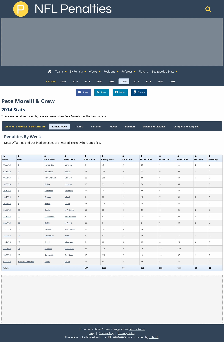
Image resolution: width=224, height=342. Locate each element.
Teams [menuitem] (59, 71)
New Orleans (70, 229)
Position (130, 126)
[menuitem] (49, 71)
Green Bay (49, 236)
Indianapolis (50, 216)
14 (19, 236)
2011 (87, 81)
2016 (148, 81)
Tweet (102, 92)
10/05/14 (7, 184)
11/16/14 (7, 216)
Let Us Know (137, 329)
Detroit (67, 204)
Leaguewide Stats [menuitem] (163, 71)
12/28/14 (7, 255)
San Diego (49, 171)
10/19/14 (7, 197)
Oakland (68, 178)
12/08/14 (7, 236)
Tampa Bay (49, 165)
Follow (120, 92)
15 (19, 242)
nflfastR (153, 337)
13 (19, 229)
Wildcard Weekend (26, 261)
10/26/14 (7, 204)
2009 (63, 81)
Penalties (96, 126)
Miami (67, 197)
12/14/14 (7, 242)
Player (113, 126)
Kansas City (50, 255)
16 (19, 249)
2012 (99, 81)
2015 (136, 81)
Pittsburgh (69, 191)
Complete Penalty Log (186, 126)
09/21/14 (7, 178)
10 (19, 210)
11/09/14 (7, 210)
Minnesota (69, 242)
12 (19, 223)
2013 (111, 81)
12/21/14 (7, 249)
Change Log (106, 333)
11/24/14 (7, 223)
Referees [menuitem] (127, 71)
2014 (124, 81)
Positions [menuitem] (109, 71)
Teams (79, 126)
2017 (160, 81)
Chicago (48, 197)
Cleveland (49, 191)
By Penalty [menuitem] (76, 71)
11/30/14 (7, 229)
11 (19, 216)
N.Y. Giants (69, 210)
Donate (139, 92)
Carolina (68, 165)
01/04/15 (7, 261)
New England (50, 178)
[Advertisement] (112, 42)
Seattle (67, 171)
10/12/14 (7, 191)
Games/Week (59, 126)
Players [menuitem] (143, 71)
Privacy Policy (126, 333)
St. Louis (48, 249)
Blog (91, 333)
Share (83, 92)
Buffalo (47, 223)
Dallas (47, 184)
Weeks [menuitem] (93, 71)
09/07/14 (7, 165)
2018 (172, 81)
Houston (68, 184)
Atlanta (47, 204)
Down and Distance (154, 126)
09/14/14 (7, 171)
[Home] (208, 10)
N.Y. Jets (68, 223)
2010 (75, 81)
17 (19, 255)
